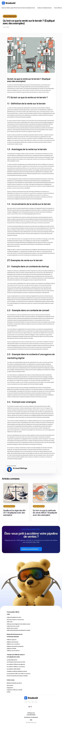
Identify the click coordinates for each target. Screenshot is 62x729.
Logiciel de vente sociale (13, 626)
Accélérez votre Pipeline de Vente (44, 7)
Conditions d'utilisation (31, 717)
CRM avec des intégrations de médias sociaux (18, 624)
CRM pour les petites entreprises (15, 646)
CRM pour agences (11, 639)
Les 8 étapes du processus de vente (16, 662)
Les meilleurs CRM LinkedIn (13, 669)
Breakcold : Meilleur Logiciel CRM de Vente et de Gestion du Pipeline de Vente (18, 7)
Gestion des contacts (12, 628)
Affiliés (8, 691)
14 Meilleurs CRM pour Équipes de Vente (17, 671)
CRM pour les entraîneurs (13, 650)
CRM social (9, 621)
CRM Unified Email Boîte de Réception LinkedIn (18, 630)
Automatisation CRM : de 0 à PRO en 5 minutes (19, 673)
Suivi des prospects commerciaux (15, 619)
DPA (31, 720)
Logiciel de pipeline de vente (14, 617)
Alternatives (10, 685)
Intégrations (10, 687)
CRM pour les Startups (12, 642)
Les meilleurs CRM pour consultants (16, 666)
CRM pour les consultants (13, 644)
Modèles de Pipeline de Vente (14, 683)
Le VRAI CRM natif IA (12, 659)
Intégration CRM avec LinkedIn (14, 689)
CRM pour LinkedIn (11, 648)
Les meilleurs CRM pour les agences (16, 664)
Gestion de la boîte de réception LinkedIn (17, 675)
